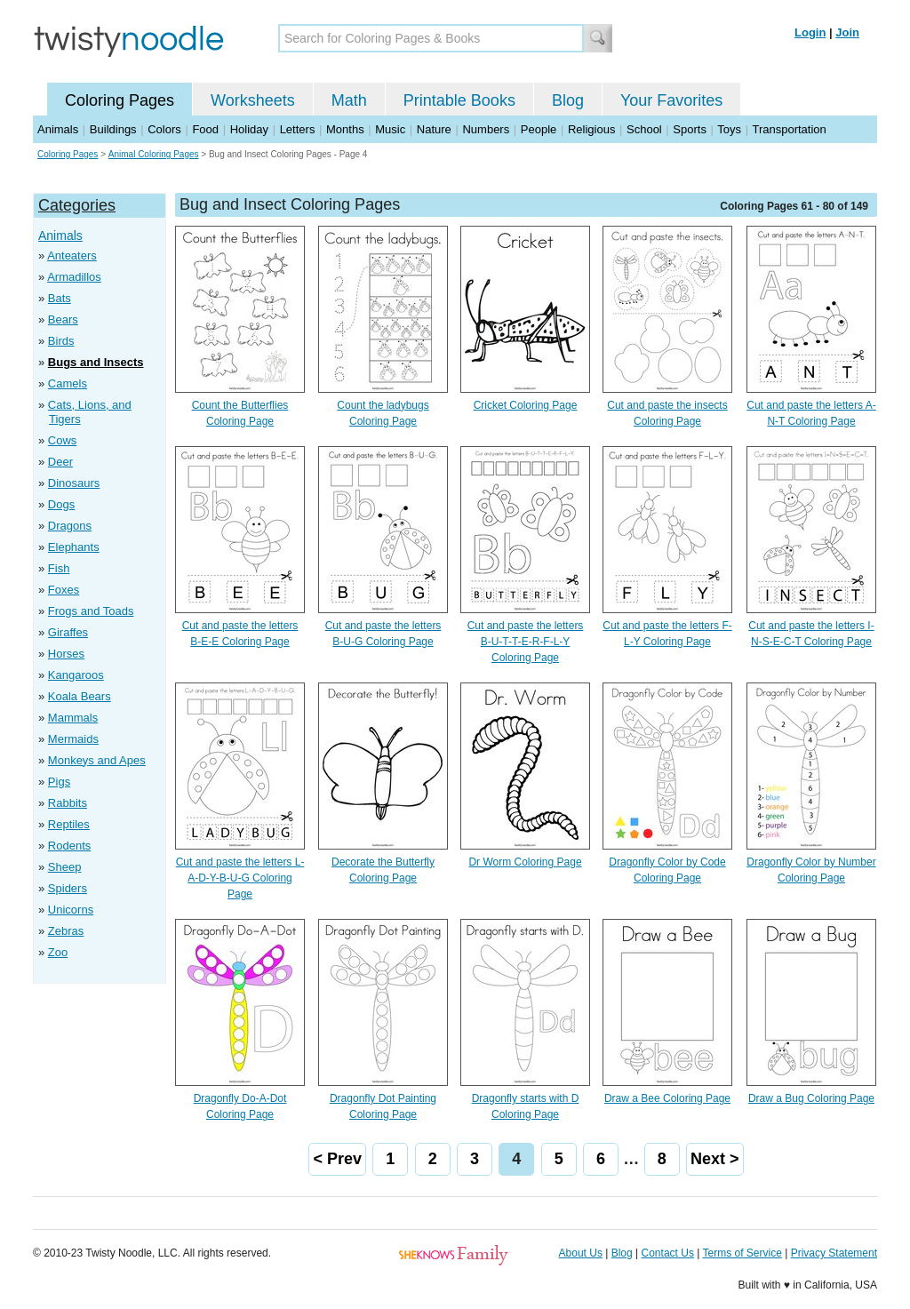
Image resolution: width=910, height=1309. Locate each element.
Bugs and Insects (96, 362)
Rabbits (67, 803)
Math (349, 100)
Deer (60, 461)
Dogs (61, 504)
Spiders (67, 888)
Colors (164, 129)
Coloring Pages (119, 100)
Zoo (58, 952)
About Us (581, 1253)
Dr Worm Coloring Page (524, 862)
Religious (591, 129)
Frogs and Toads (91, 611)
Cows (62, 440)
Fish (59, 568)
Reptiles (69, 824)
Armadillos (74, 276)
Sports (689, 129)
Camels (67, 383)
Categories (77, 205)
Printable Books (459, 100)
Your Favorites (671, 100)
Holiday (249, 129)
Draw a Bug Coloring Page (811, 1098)
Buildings (113, 129)
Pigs (59, 781)
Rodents (69, 845)
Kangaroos (76, 675)
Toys (729, 129)
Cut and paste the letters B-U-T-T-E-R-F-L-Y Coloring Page (525, 641)
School (644, 129)
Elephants (74, 547)
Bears (63, 319)
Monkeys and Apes (97, 760)
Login (810, 32)
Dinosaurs (74, 483)
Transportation (789, 129)
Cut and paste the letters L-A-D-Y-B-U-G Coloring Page (240, 878)
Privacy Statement (834, 1253)
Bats (59, 298)
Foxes (63, 589)
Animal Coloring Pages (153, 154)
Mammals (73, 717)
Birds (61, 340)
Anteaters (72, 255)
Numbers (485, 129)
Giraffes (68, 632)
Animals (57, 129)
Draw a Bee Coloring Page (667, 1098)
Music (390, 129)
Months (345, 129)
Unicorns (70, 909)
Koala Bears (79, 696)
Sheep (65, 867)
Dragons (70, 525)
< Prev (337, 1159)
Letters (297, 129)
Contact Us (668, 1253)
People (538, 129)
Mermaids (73, 739)
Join (847, 32)
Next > (714, 1159)
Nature (434, 129)
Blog (568, 100)
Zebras (66, 931)
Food (205, 129)
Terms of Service (741, 1253)
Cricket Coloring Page (526, 405)
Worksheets (253, 100)
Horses (66, 653)
